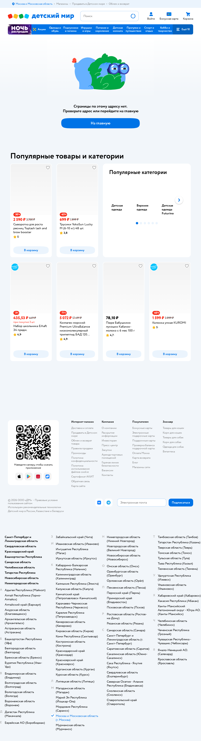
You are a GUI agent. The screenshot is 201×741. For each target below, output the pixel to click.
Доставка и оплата (82, 428)
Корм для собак (172, 442)
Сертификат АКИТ (82, 476)
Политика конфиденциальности (84, 459)
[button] (183, 29)
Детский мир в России (21, 511)
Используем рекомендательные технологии (34, 507)
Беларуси (58, 511)
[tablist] (147, 200)
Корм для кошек (172, 432)
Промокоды (78, 453)
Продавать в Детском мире (84, 434)
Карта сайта (78, 486)
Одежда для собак (173, 446)
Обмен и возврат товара (81, 442)
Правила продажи (82, 448)
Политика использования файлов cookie (80, 469)
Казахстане (42, 511)
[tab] (121, 200)
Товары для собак (173, 437)
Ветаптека (169, 451)
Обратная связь (80, 481)
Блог (135, 462)
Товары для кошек (173, 428)
